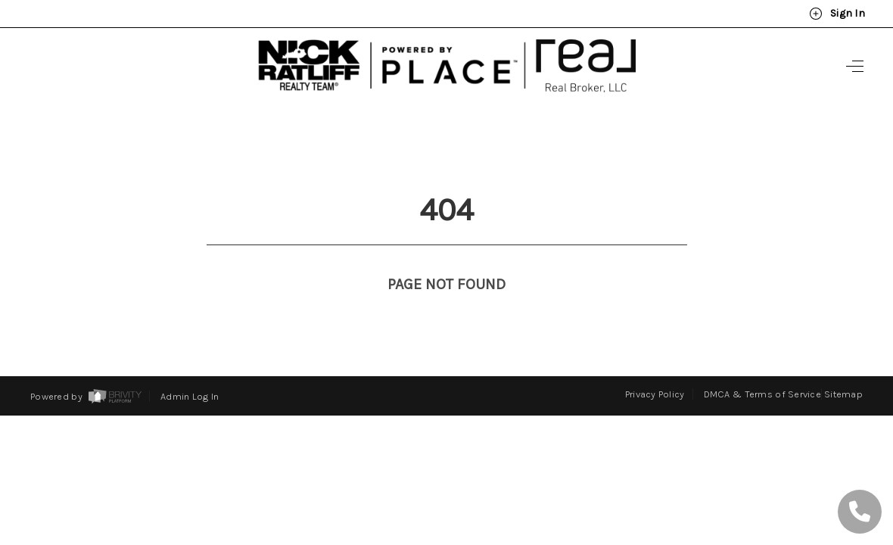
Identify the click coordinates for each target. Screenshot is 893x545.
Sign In (837, 13)
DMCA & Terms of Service (762, 366)
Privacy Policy (655, 366)
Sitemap (843, 366)
